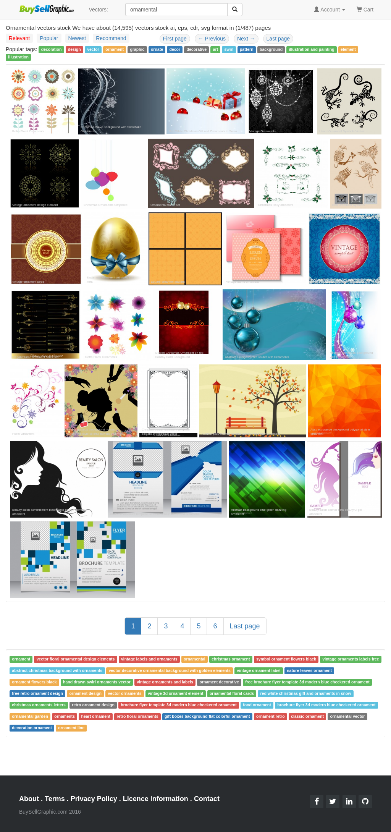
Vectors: (98, 9)
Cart (365, 9)
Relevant (19, 38)
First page (175, 39)
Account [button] (329, 9)
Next (246, 39)
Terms (55, 799)
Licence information (155, 799)
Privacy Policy (94, 799)
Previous (212, 39)
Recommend (111, 38)
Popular (49, 38)
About (29, 799)
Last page (278, 39)
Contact (207, 799)
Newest (77, 38)
